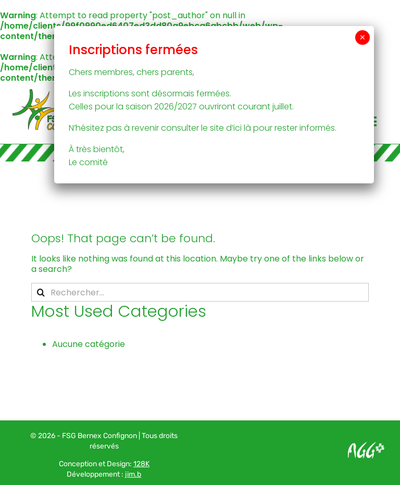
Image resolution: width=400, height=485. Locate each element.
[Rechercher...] (200, 292)
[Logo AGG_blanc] (366, 446)
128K (141, 463)
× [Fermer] (362, 37)
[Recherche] (40, 292)
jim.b (133, 474)
